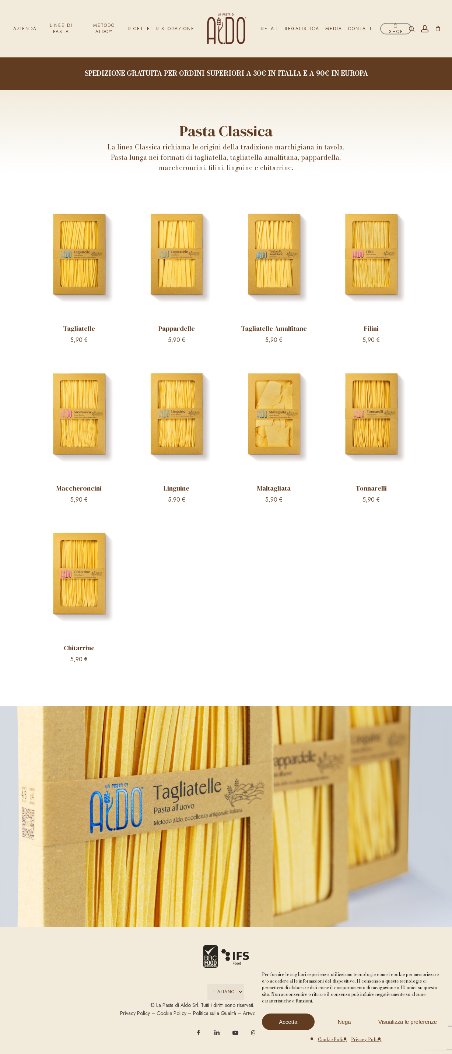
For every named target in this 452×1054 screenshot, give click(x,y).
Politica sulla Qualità (214, 1013)
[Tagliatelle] (79, 257)
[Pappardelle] (177, 257)
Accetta (288, 1022)
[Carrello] (438, 29)
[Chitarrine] (79, 576)
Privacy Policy (366, 1039)
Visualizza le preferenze (407, 1022)
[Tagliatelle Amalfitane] (274, 257)
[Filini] (371, 257)
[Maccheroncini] (79, 417)
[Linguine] (177, 417)
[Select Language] (225, 992)
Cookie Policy (332, 1039)
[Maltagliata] (274, 417)
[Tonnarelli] (371, 417)
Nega (344, 1022)
